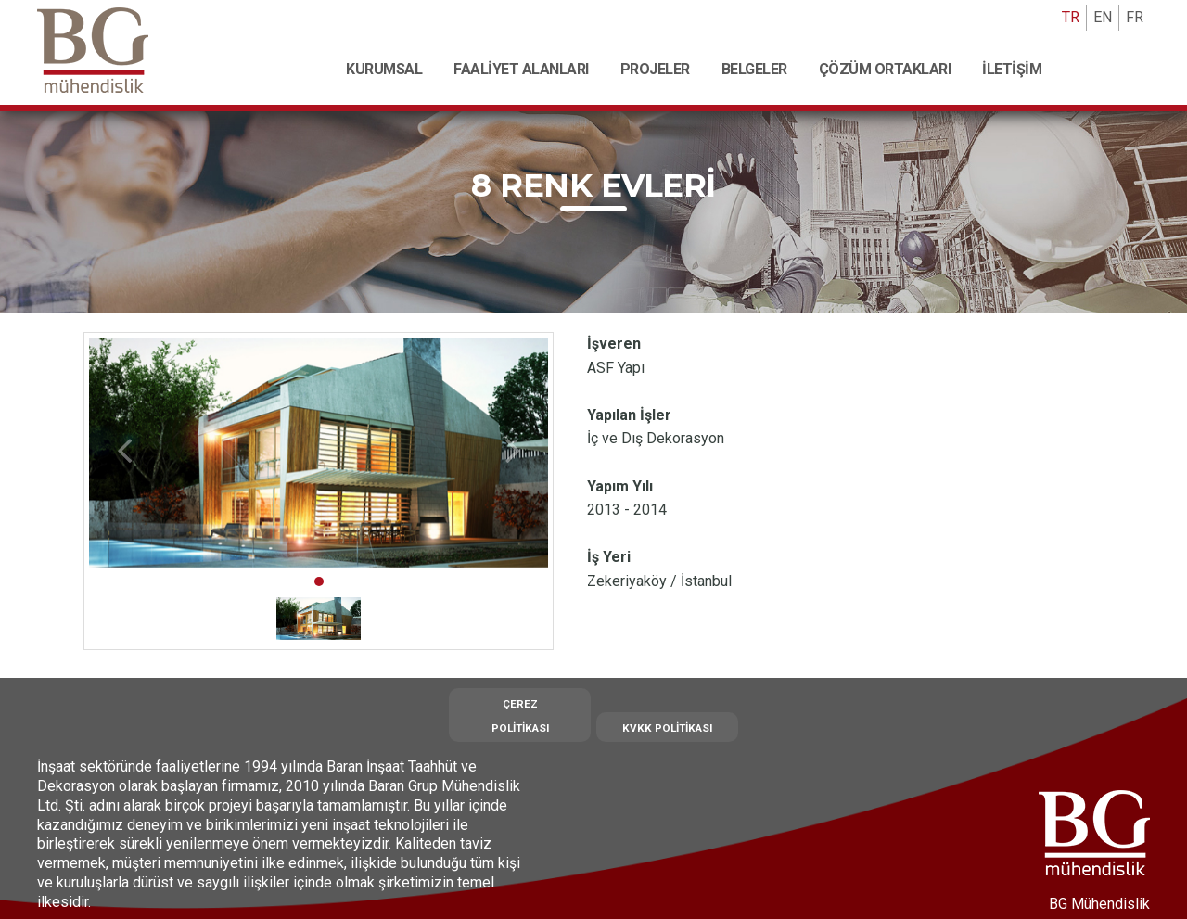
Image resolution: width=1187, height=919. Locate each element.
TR (1070, 17)
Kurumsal (384, 69)
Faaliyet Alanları (521, 69)
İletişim (1011, 69)
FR (1134, 17)
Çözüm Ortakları (885, 69)
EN (1102, 17)
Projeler (655, 69)
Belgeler (754, 69)
